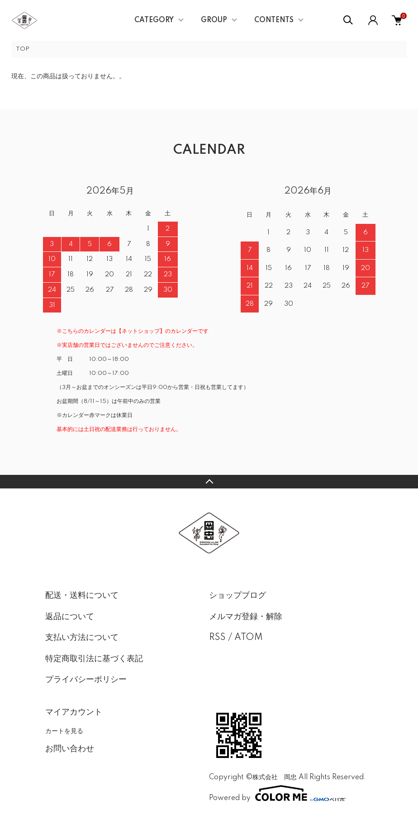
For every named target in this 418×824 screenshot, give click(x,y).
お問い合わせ (69, 748)
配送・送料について (82, 595)
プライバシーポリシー (86, 679)
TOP (22, 49)
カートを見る (64, 730)
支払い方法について (82, 637)
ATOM (248, 637)
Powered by (277, 793)
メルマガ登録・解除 (245, 616)
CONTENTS (274, 20)
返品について (69, 616)
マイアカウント (73, 712)
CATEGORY (154, 20)
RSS (217, 637)
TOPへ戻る (209, 481)
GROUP (214, 20)
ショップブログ (237, 595)
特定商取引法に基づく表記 (94, 658)
